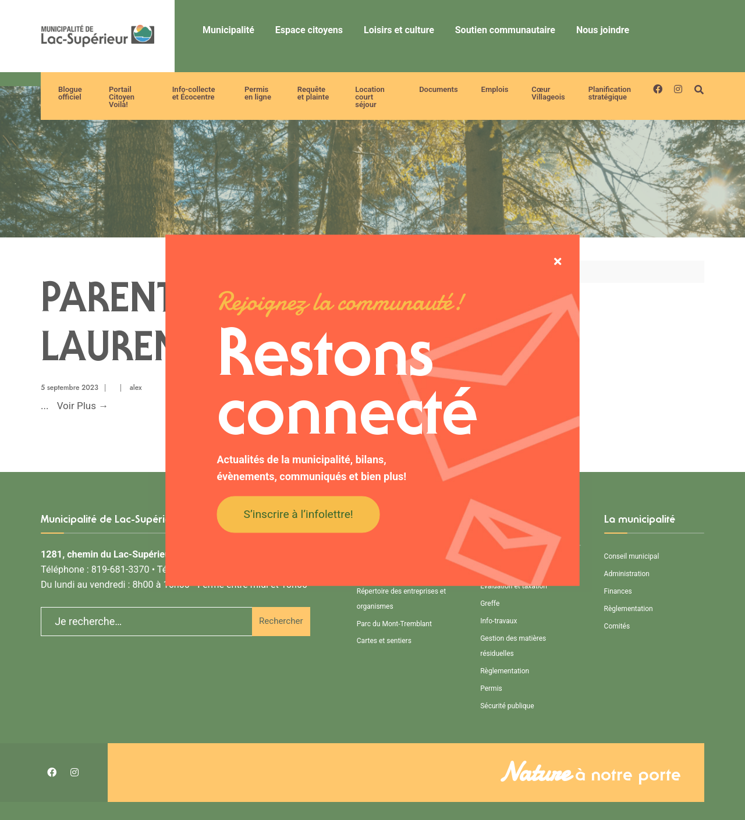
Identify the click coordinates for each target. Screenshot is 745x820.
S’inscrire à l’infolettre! (298, 514)
